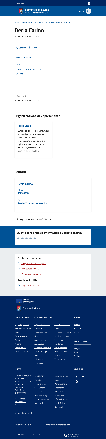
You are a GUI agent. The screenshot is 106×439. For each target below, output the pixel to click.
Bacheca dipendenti (42, 403)
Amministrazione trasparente (61, 378)
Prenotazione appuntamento (40, 382)
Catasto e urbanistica (42, 347)
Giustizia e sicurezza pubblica (62, 326)
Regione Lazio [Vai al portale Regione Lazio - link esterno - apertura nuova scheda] (19, 3)
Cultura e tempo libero (40, 353)
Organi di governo (22, 324)
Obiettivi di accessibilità (59, 393)
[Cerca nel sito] (88, 11)
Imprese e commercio (62, 332)
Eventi (77, 352)
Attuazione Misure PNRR (24, 424)
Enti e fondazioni (21, 336)
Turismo (57, 355)
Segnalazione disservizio (39, 389)
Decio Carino (25, 184)
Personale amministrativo (20, 345)
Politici (17, 340)
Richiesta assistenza (42, 399)
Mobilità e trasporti (61, 336)
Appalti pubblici (40, 340)
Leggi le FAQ (39, 376)
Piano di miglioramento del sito (57, 424)
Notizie (77, 324)
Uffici (17, 332)
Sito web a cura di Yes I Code (28, 434)
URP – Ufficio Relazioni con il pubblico (20, 401)
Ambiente (38, 328)
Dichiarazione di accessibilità (60, 385)
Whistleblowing (40, 395)
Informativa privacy (62, 399)
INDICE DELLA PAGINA (53, 57)
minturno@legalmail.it (23, 413)
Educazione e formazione (39, 361)
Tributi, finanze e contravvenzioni (60, 349)
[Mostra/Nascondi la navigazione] (2, 11)
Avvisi (76, 332)
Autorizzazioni (39, 343)
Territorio (77, 356)
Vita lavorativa (60, 359)
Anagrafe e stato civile (41, 334)
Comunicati (78, 328)
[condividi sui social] (21, 48)
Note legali (58, 406)
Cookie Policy (59, 403)
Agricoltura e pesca (42, 324)
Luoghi (77, 348)
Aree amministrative (23, 328)
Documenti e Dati (21, 351)
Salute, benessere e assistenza (62, 342)
